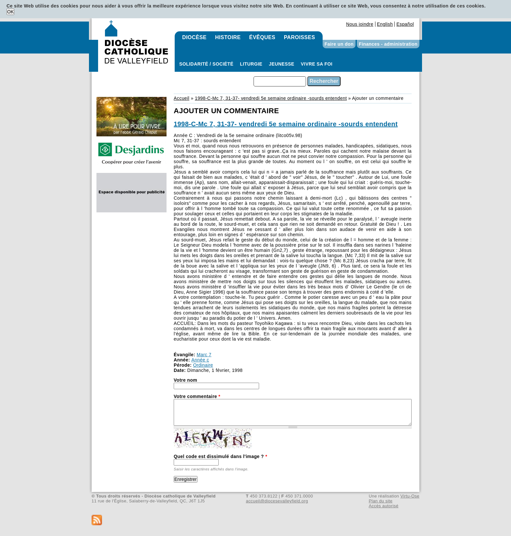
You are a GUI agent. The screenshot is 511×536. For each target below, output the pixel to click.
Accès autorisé (383, 505)
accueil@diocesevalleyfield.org (277, 500)
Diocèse (194, 37)
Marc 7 (204, 354)
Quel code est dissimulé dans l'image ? (220, 456)
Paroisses (299, 37)
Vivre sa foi (316, 64)
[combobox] (280, 81)
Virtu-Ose (410, 496)
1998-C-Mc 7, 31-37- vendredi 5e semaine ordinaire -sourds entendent (271, 98)
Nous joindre (359, 24)
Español (405, 24)
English (385, 24)
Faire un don (339, 44)
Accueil (181, 98)
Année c (200, 359)
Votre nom (185, 380)
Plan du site (380, 500)
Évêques (262, 37)
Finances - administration (388, 44)
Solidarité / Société (206, 64)
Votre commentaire (197, 396)
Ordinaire (203, 365)
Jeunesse (281, 64)
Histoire (228, 37)
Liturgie (251, 64)
